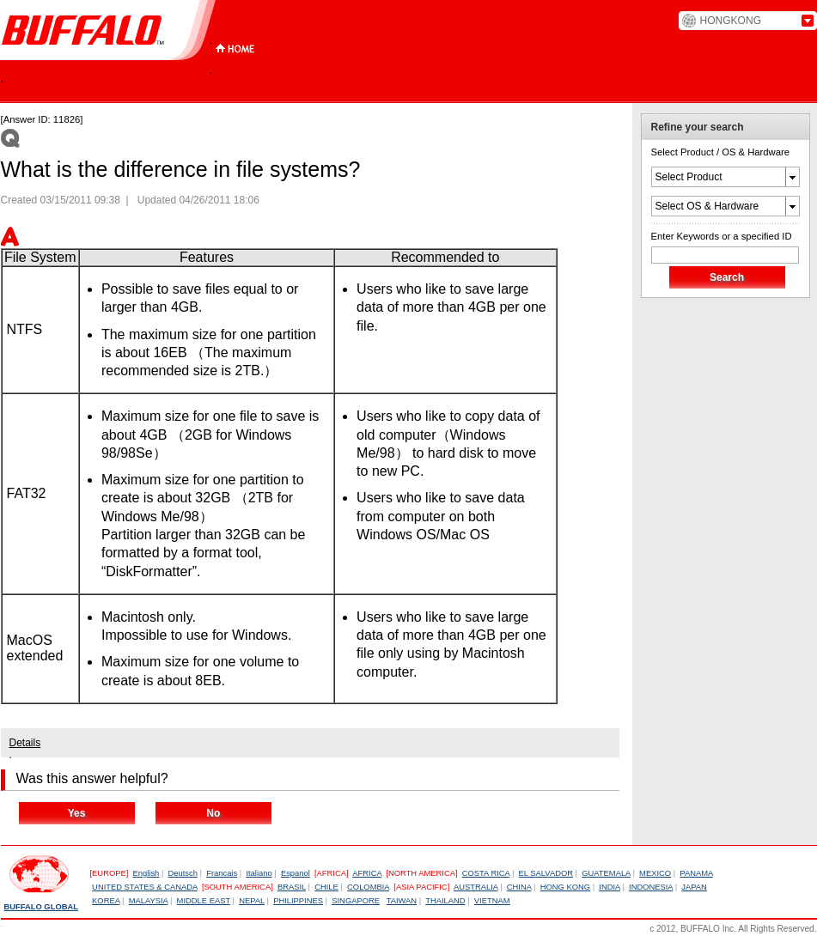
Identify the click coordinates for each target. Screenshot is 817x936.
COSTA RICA (486, 873)
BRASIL (291, 887)
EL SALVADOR (546, 873)
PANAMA (696, 873)
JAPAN (694, 887)
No (213, 813)
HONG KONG (565, 887)
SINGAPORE (356, 900)
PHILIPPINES (298, 900)
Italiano (258, 873)
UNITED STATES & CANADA (145, 887)
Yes (77, 813)
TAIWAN (402, 900)
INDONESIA (651, 887)
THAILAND (445, 900)
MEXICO (655, 873)
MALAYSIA (148, 900)
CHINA (519, 887)
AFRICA (366, 873)
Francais (221, 873)
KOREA (105, 900)
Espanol (295, 873)
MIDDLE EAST (203, 900)
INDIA (609, 887)
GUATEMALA (606, 873)
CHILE (326, 887)
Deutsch (183, 873)
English (146, 873)
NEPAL (252, 900)
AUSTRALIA (476, 887)
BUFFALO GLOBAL (41, 907)
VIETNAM (492, 900)
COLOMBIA (368, 887)
